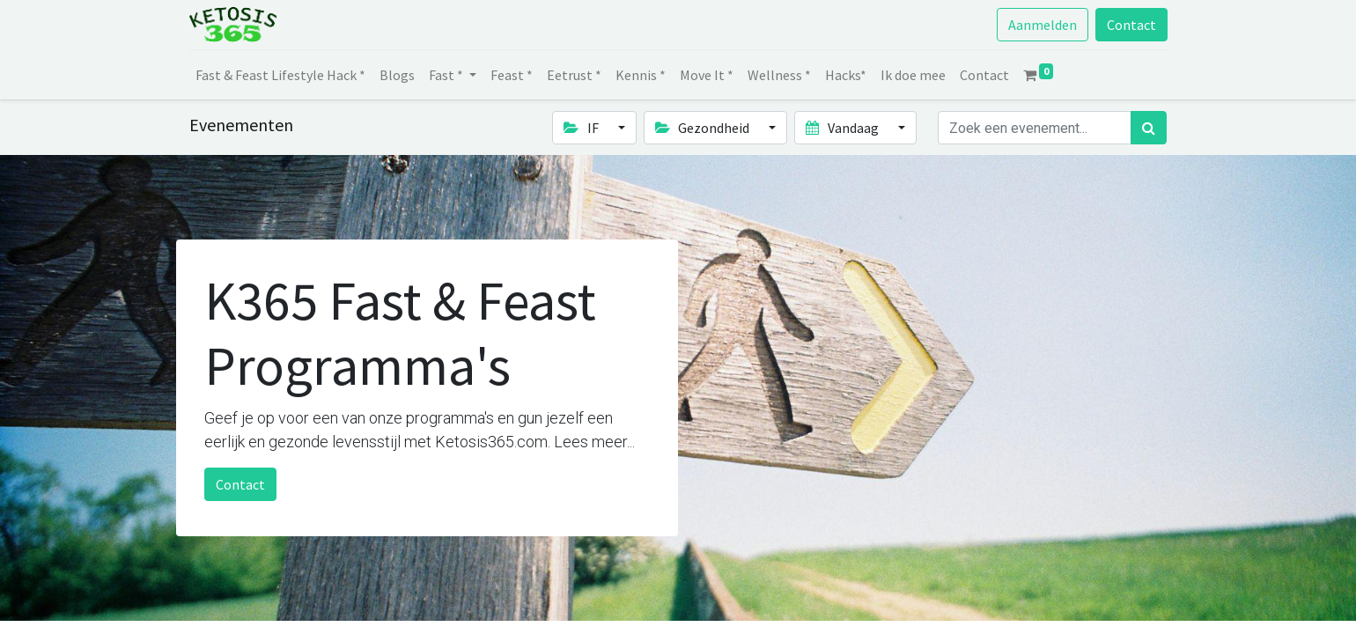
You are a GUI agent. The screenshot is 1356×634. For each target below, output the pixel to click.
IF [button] (582, 127)
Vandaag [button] (843, 127)
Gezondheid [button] (703, 127)
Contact (1130, 24)
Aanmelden (1041, 24)
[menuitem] (281, 74)
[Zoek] (1149, 127)
